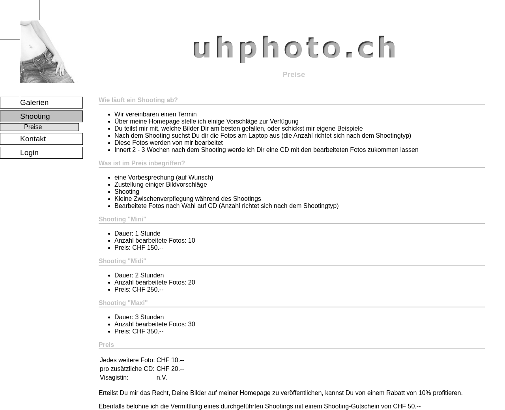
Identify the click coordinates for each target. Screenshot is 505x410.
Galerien (34, 102)
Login (29, 152)
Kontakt (33, 139)
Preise (33, 127)
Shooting (35, 116)
